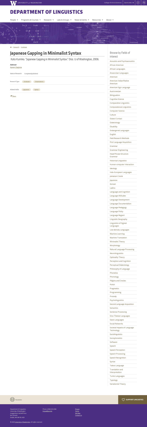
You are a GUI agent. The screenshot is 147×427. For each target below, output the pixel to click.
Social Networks (116, 323)
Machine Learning (117, 234)
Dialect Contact (116, 118)
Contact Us (78, 415)
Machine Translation (118, 237)
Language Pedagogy (118, 207)
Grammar (114, 146)
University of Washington (22, 422)
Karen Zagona (16, 67)
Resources (96, 20)
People (13, 20)
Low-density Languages (119, 230)
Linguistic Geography (118, 219)
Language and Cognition (120, 192)
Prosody (113, 296)
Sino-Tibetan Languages (120, 316)
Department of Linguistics (46, 11)
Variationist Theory (118, 384)
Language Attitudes (118, 196)
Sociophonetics (116, 338)
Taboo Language (117, 365)
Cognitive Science (117, 99)
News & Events (81, 20)
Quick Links (128, 3)
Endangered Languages (119, 130)
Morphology (115, 245)
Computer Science (117, 111)
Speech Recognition (118, 358)
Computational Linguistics (120, 107)
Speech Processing (117, 354)
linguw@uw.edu (47, 411)
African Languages (117, 69)
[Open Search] (144, 2)
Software (113, 342)
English (113, 134)
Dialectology (115, 122)
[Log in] (138, 2)
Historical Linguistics (118, 160)
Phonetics (114, 273)
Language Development (119, 200)
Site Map (77, 413)
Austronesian (115, 91)
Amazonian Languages (119, 73)
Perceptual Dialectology (119, 265)
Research (47, 20)
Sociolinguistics (116, 334)
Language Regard (117, 215)
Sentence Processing (118, 312)
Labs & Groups (63, 20)
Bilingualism (115, 95)
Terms (77, 411)
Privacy (77, 409)
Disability (113, 126)
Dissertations (39, 82)
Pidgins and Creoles (118, 280)
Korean (113, 184)
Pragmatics (114, 288)
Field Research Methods (119, 138)
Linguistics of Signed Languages (118, 224)
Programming (115, 292)
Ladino (112, 188)
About (108, 20)
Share (13, 96)
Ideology (113, 168)
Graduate (24, 47)
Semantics (114, 308)
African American (117, 65)
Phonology (114, 277)
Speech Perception (117, 350)
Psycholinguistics (117, 300)
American (113, 77)
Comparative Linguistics (119, 103)
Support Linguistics (132, 399)
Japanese (26, 90)
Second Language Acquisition (122, 304)
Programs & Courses (29, 20)
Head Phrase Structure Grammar (119, 155)
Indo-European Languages (121, 172)
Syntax (36, 90)
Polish (112, 284)
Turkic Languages (117, 376)
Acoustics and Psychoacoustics (122, 61)
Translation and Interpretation (116, 371)
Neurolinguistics (116, 253)
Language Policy (116, 211)
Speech (113, 346)
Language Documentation (120, 203)
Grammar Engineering (119, 150)
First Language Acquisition (120, 142)
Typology (114, 380)
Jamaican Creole (116, 176)
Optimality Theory (117, 257)
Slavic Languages (117, 320)
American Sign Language (120, 87)
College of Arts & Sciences (113, 3)
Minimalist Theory (117, 241)
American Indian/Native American (119, 82)
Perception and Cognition (120, 261)
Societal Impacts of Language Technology (122, 329)
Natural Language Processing (122, 249)
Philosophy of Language (120, 269)
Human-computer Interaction (122, 164)
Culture (113, 115)
